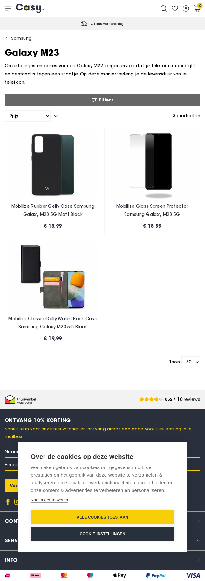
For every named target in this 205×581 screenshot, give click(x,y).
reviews (192, 399)
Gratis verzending (107, 24)
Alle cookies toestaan (102, 517)
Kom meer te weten (49, 500)
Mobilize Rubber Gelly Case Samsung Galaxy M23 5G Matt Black (52, 210)
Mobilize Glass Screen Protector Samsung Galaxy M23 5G (152, 210)
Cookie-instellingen (102, 534)
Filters (102, 100)
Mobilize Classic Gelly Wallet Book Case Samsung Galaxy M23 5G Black (52, 323)
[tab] (102, 560)
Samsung (21, 38)
